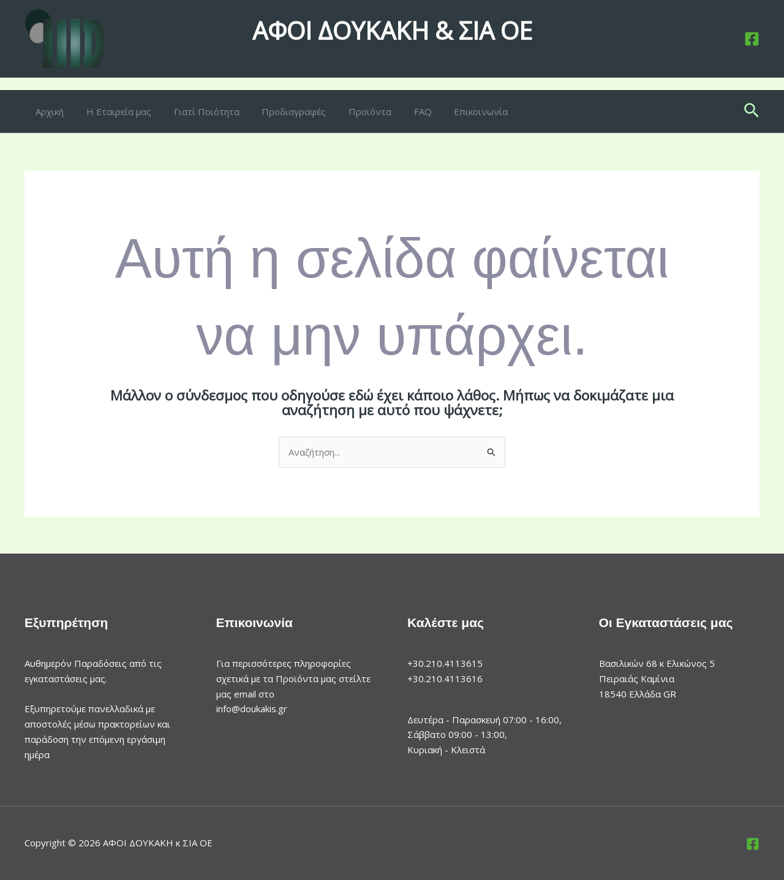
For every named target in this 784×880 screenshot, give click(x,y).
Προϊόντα (351, 111)
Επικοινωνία (454, 111)
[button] (752, 111)
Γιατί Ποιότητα (196, 111)
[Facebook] (752, 39)
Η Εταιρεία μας (112, 111)
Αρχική (48, 111)
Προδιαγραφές (279, 111)
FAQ (400, 111)
